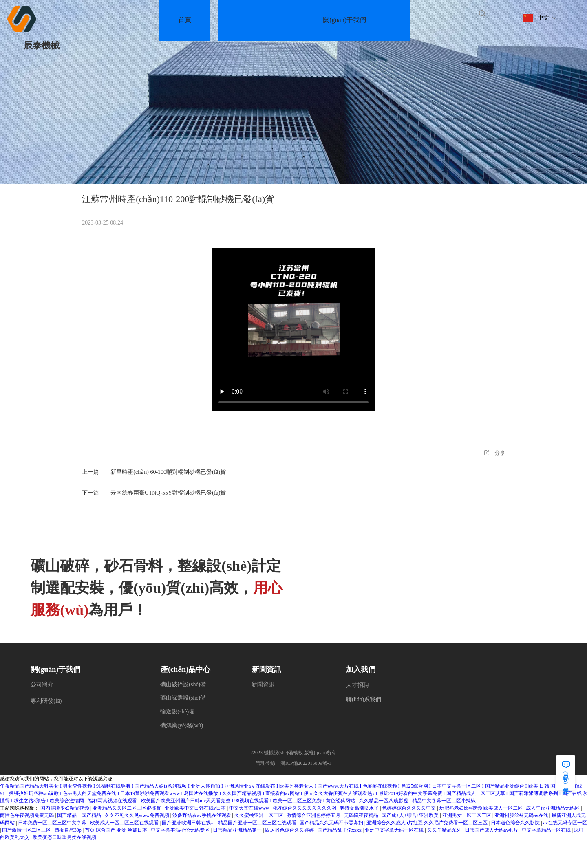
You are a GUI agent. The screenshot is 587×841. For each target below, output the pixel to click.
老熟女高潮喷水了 (360, 808)
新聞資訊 (266, 669)
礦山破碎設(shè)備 (183, 684)
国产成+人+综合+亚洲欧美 (411, 815)
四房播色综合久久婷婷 (290, 830)
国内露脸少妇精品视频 (65, 808)
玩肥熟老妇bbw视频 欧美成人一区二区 (481, 808)
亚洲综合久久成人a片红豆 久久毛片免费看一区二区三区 (427, 823)
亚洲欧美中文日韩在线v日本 (196, 808)
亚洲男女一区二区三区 (467, 815)
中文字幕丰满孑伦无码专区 (181, 830)
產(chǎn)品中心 (185, 669)
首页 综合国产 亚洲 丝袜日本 (116, 830)
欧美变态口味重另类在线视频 (65, 837)
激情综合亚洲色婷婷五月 (314, 815)
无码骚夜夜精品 (362, 815)
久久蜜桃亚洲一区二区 (259, 815)
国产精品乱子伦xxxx (340, 830)
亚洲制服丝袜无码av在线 (521, 815)
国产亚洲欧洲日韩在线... (189, 823)
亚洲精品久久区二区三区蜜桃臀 (127, 808)
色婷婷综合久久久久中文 (409, 808)
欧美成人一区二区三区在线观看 (125, 823)
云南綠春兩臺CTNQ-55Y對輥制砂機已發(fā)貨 (168, 493)
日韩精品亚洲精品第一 (238, 830)
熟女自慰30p (69, 830)
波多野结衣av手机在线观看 (202, 815)
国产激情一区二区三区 (27, 830)
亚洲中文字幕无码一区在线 (395, 830)
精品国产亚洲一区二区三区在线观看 (258, 823)
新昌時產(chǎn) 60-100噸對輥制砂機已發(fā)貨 (168, 472)
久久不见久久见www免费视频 (137, 815)
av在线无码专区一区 (565, 823)
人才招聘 (357, 685)
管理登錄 (265, 763)
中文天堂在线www (249, 808)
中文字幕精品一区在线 (547, 830)
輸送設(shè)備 (177, 712)
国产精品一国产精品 (79, 815)
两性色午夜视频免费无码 (27, 815)
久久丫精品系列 (445, 830)
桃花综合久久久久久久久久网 (305, 808)
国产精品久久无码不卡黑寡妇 (332, 823)
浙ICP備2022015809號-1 (305, 763)
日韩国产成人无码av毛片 (492, 830)
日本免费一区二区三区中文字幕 (53, 823)
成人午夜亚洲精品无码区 (553, 808)
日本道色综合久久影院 (516, 823)
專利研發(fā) (46, 701)
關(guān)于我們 (55, 669)
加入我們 (360, 669)
